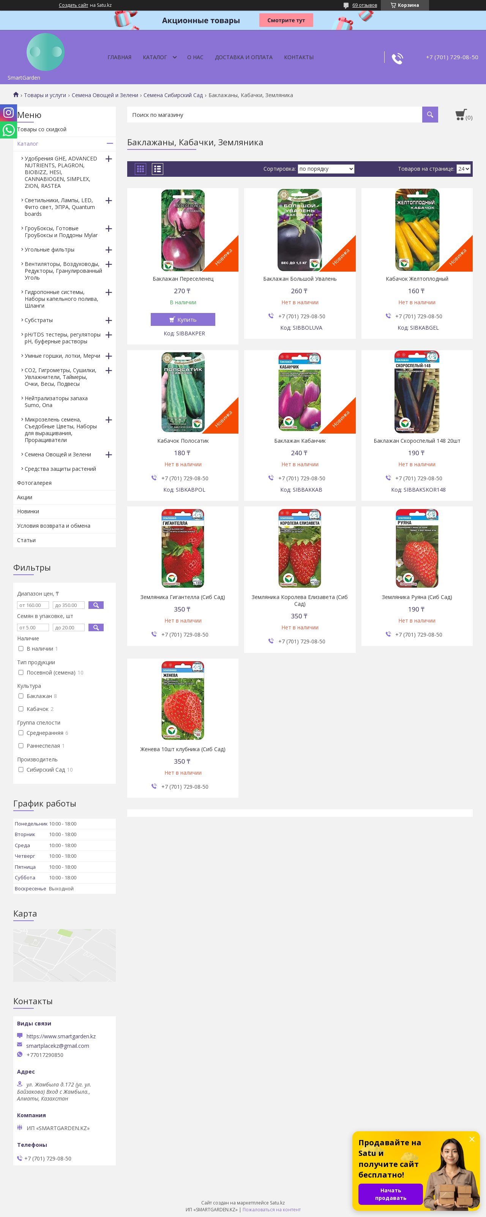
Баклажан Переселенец (183, 278)
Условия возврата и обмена (53, 525)
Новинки (28, 511)
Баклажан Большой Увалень (300, 278)
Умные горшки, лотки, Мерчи (62, 355)
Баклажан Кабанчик (300, 440)
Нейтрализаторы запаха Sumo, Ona (56, 402)
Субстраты (39, 320)
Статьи (26, 540)
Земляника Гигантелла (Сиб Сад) (182, 597)
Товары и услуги (45, 95)
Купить (187, 319)
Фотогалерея (34, 482)
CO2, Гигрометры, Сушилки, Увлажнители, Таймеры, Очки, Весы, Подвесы (60, 376)
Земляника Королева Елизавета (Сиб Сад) (300, 600)
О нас (195, 57)
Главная (119, 57)
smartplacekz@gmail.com (57, 1045)
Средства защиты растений (60, 468)
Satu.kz (277, 1203)
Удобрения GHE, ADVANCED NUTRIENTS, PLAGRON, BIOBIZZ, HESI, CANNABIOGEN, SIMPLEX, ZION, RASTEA (61, 172)
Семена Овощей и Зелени (105, 95)
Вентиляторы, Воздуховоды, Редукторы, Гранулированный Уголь (63, 270)
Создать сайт (73, 5)
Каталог (155, 57)
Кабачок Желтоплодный (417, 278)
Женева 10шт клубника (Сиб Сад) (183, 749)
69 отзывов (364, 5)
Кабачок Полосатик (183, 440)
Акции (24, 497)
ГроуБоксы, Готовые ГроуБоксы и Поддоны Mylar (61, 232)
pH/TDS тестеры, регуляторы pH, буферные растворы (63, 338)
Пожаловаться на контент (272, 1209)
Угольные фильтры (49, 249)
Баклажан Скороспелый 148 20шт (417, 440)
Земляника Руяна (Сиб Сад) (417, 597)
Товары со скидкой (41, 129)
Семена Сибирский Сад (173, 95)
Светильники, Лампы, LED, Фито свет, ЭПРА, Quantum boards (60, 207)
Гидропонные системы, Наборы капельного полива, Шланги (61, 298)
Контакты (299, 57)
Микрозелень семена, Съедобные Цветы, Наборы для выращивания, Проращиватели (61, 429)
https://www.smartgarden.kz (61, 1036)
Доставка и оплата (244, 57)
